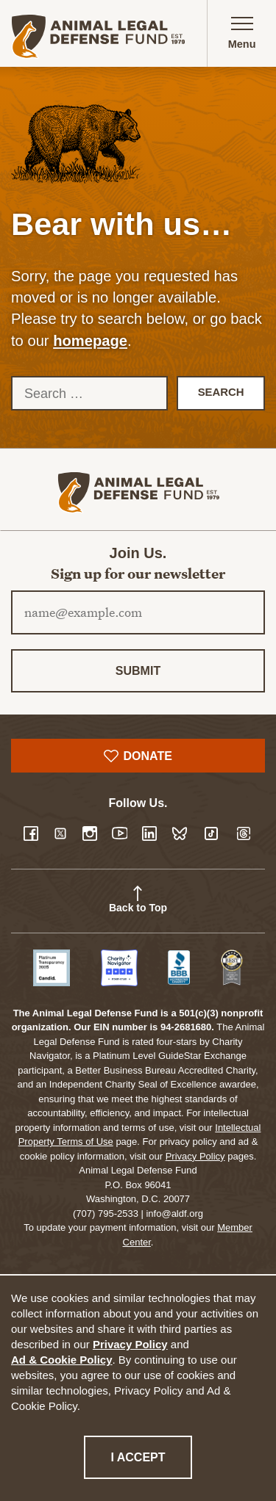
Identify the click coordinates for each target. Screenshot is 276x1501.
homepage (90, 341)
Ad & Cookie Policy (62, 1359)
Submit (138, 671)
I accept (150, 1457)
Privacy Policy (130, 1344)
